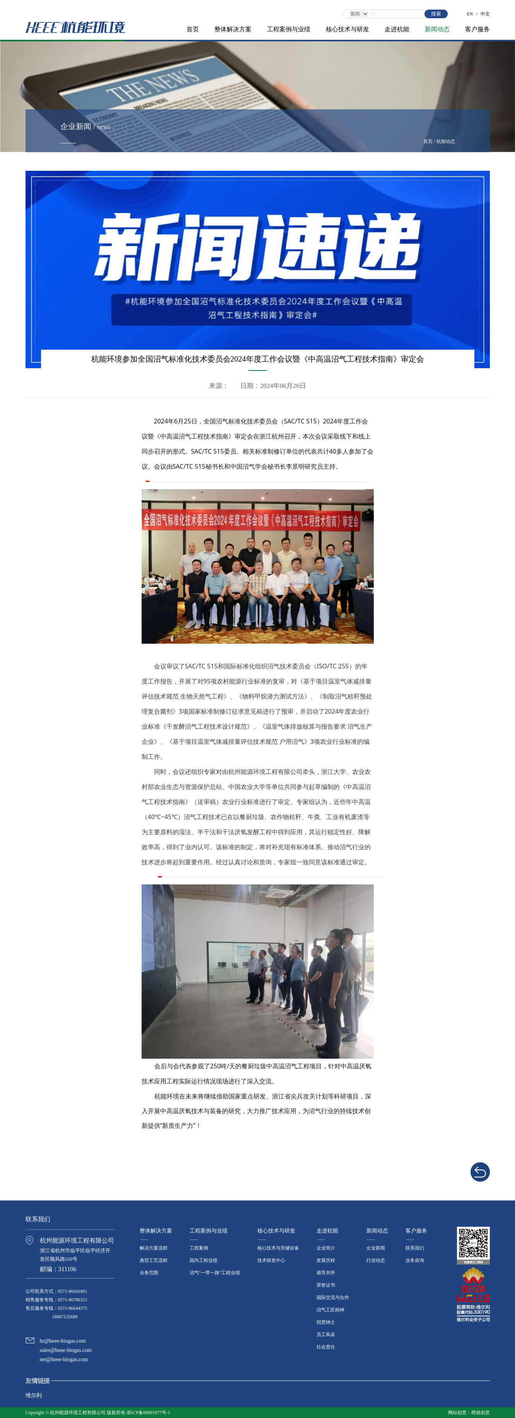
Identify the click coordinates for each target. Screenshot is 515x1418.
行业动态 (375, 1260)
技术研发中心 (271, 1260)
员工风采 (326, 1334)
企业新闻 (375, 1248)
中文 (485, 11)
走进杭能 (397, 29)
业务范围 (149, 1272)
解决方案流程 (154, 1248)
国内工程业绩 (203, 1260)
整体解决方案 (233, 29)
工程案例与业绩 (288, 29)
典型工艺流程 (154, 1260)
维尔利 (34, 1395)
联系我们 (414, 1248)
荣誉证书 (326, 1285)
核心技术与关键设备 (278, 1248)
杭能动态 (445, 141)
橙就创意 (480, 1412)
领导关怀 (326, 1272)
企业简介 (326, 1248)
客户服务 (477, 29)
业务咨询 (414, 1260)
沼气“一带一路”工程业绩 (215, 1272)
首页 (192, 29)
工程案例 (199, 1248)
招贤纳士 (326, 1322)
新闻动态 (437, 29)
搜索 (436, 14)
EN (470, 11)
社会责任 (326, 1347)
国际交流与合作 (333, 1297)
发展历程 (326, 1260)
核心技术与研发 (347, 29)
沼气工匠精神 (330, 1310)
